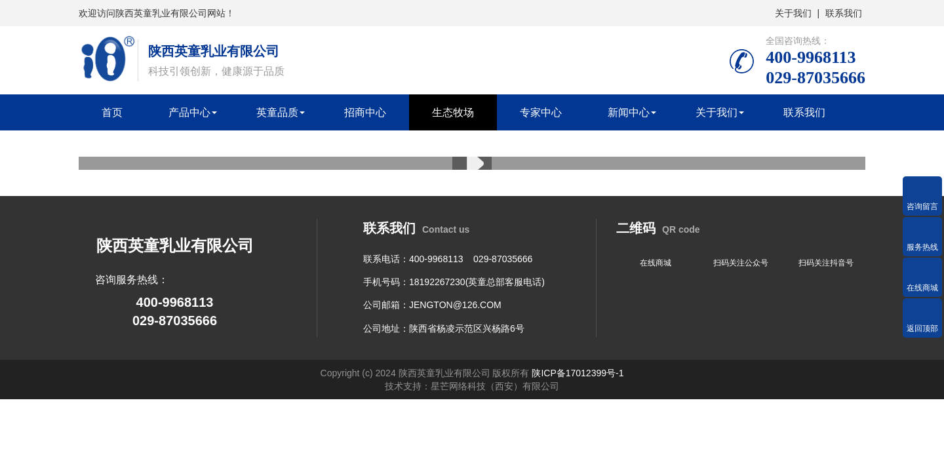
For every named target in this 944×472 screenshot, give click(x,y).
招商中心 (365, 112)
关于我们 (793, 13)
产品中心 (189, 112)
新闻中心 (629, 112)
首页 (112, 112)
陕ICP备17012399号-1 (577, 373)
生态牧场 (453, 112)
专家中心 (541, 112)
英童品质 (277, 112)
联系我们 (843, 13)
